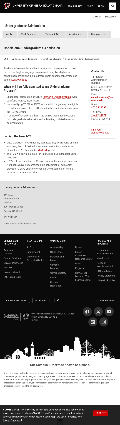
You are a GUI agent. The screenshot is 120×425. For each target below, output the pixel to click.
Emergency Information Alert (105, 252)
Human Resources (55, 284)
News (78, 263)
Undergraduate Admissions (25, 26)
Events (53, 277)
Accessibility (56, 247)
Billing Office (56, 252)
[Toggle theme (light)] (59, 300)
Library (78, 247)
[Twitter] (98, 311)
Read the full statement (31, 386)
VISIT (90, 6)
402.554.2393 (98, 107)
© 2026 (35, 320)
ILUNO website (18, 79)
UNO (6, 59)
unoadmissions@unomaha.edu (102, 99)
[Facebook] (87, 311)
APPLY (101, 6)
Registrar (80, 268)
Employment (33, 252)
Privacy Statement (106, 275)
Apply (9, 34)
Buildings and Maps (57, 258)
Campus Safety (58, 273)
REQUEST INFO (75, 6)
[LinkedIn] (92, 321)
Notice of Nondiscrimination (106, 264)
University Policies (106, 280)
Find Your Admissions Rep (100, 131)
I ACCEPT (101, 413)
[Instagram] (103, 321)
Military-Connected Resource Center (83, 255)
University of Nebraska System (36, 258)
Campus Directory (55, 266)
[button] (30, 34)
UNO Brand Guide (12, 276)
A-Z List (31, 247)
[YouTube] (109, 311)
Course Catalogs (12, 258)
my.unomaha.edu (12, 272)
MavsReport (103, 258)
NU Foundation (104, 271)
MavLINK (43, 150)
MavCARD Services (13, 262)
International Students (51, 59)
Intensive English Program (57, 96)
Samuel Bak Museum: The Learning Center (83, 276)
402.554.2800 (107, 300)
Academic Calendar (9, 252)
